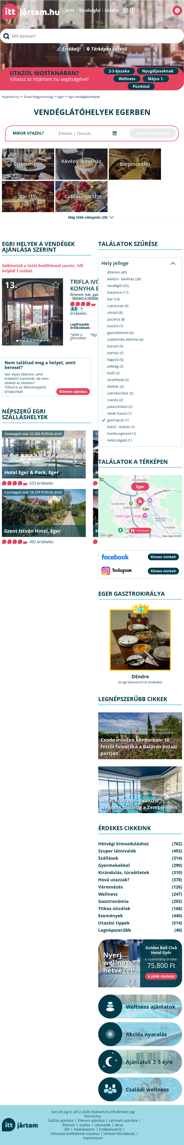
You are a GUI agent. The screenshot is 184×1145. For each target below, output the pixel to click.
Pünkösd (141, 86)
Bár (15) (28, 196)
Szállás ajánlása (61, 1120)
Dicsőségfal (90, 10)
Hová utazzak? (114, 879)
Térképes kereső (109, 49)
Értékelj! (71, 49)
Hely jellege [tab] (115, 263)
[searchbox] (92, 36)
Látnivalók (102, 1125)
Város (119, 1125)
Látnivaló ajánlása (123, 1120)
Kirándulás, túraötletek (123, 872)
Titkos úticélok (114, 908)
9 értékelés (78, 311)
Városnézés (110, 887)
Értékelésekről (110, 1129)
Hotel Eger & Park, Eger (31, 472)
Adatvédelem (84, 1129)
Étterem (69, 1125)
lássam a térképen (87, 298)
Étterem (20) (28, 164)
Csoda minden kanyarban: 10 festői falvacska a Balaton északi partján (139, 747)
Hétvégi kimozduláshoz (151, 729)
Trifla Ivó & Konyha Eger (90, 285)
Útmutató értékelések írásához (75, 1133)
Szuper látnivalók (113, 732)
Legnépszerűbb (162, 732)
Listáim (112, 10)
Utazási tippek (138, 732)
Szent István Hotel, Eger (32, 531)
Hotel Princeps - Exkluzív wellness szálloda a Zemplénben (139, 804)
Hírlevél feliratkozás (119, 1133)
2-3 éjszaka (119, 71)
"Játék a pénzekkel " (78, 338)
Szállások (141, 790)
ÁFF (67, 1129)
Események (110, 915)
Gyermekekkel (114, 865)
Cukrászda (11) (81, 196)
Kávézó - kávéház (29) (81, 164)
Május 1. (156, 78)
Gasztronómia (113, 901)
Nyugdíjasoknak (157, 71)
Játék (70, 10)
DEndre (140, 676)
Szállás (84, 1125)
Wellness (127, 78)
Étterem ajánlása (91, 1120)
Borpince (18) (135, 164)
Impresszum (93, 1138)
